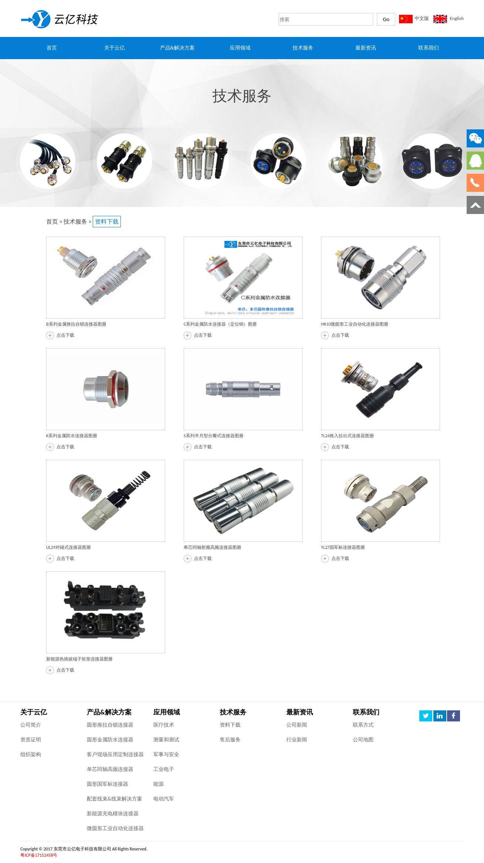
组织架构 (30, 754)
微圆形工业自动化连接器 (115, 828)
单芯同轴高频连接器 (110, 769)
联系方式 (363, 725)
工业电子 (163, 769)
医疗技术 (163, 725)
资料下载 (230, 725)
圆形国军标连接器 (107, 784)
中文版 (422, 18)
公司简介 (30, 725)
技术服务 (75, 221)
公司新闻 (296, 725)
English (457, 18)
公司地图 (363, 740)
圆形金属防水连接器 (110, 740)
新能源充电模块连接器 (113, 814)
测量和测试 (166, 740)
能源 (158, 784)
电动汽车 (163, 799)
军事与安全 (166, 754)
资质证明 (30, 740)
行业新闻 (296, 740)
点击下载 (65, 335)
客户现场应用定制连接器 (115, 754)
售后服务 (230, 740)
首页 (52, 221)
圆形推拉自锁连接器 (110, 725)
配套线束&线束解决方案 (114, 799)
